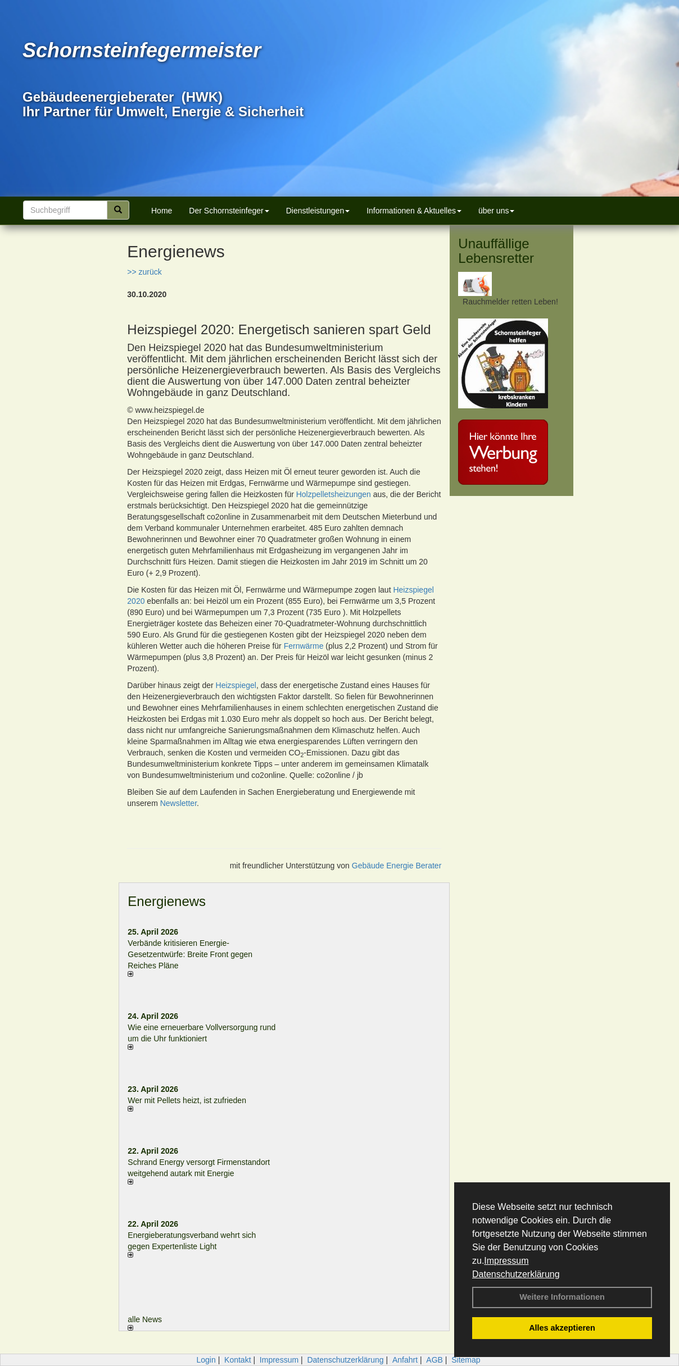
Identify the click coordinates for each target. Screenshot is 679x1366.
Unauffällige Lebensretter (496, 251)
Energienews (167, 901)
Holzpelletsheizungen (333, 494)
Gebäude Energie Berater (397, 865)
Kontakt (237, 1359)
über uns (496, 210)
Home (161, 210)
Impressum (506, 1260)
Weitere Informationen (562, 1296)
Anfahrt (405, 1359)
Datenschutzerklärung (516, 1274)
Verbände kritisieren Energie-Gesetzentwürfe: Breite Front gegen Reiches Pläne (190, 954)
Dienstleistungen (318, 210)
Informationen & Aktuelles (413, 210)
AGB (434, 1359)
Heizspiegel (236, 685)
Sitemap (465, 1359)
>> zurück (144, 271)
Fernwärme (304, 645)
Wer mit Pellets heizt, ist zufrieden (187, 1100)
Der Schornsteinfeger (229, 210)
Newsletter (178, 803)
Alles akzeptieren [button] (562, 1327)
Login (205, 1359)
